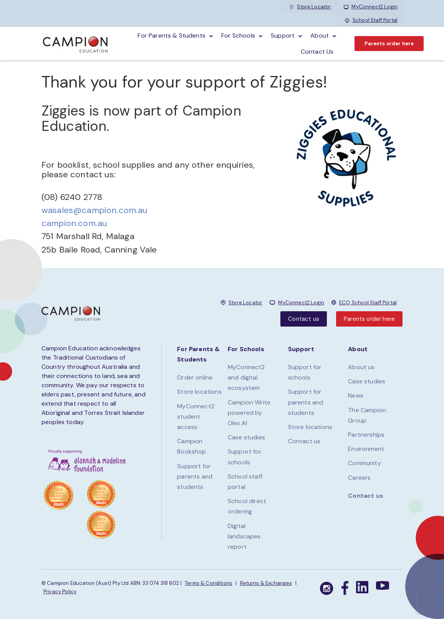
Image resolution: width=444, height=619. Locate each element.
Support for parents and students (194, 476)
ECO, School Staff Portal (368, 302)
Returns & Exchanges (266, 583)
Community (364, 463)
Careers (359, 478)
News (355, 395)
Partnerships (366, 435)
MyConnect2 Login (371, 6)
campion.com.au (74, 223)
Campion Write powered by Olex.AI (249, 412)
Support (283, 35)
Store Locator (310, 6)
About (319, 35)
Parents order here (389, 43)
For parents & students (171, 35)
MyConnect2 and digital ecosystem (246, 377)
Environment (366, 449)
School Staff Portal (371, 20)
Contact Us (317, 52)
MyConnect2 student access (195, 416)
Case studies (246, 437)
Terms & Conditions (208, 583)
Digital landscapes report (244, 536)
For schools (238, 35)
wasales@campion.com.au (94, 210)
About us (361, 367)
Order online (194, 377)
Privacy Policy (59, 591)
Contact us (303, 319)
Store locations (199, 392)
